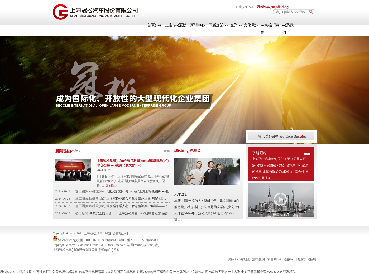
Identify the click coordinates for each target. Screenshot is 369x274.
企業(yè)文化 (240, 25)
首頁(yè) (154, 25)
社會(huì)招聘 (307, 259)
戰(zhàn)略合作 (262, 29)
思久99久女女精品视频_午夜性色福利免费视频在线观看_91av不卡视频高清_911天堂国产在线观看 (68, 271)
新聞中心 (197, 25)
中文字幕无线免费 (253, 271)
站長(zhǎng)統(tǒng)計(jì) (144, 245)
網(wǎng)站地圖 (239, 259)
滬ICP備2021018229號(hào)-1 (139, 240)
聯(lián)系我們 (283, 29)
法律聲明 (258, 259)
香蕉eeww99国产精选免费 (154, 271)
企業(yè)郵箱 (244, 7)
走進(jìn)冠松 (175, 25)
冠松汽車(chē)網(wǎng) (273, 7)
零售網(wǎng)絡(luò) (281, 259)
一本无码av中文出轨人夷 (190, 271)
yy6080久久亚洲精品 (281, 271)
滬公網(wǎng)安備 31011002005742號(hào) (87, 240)
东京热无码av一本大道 (224, 271)
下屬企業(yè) (219, 25)
